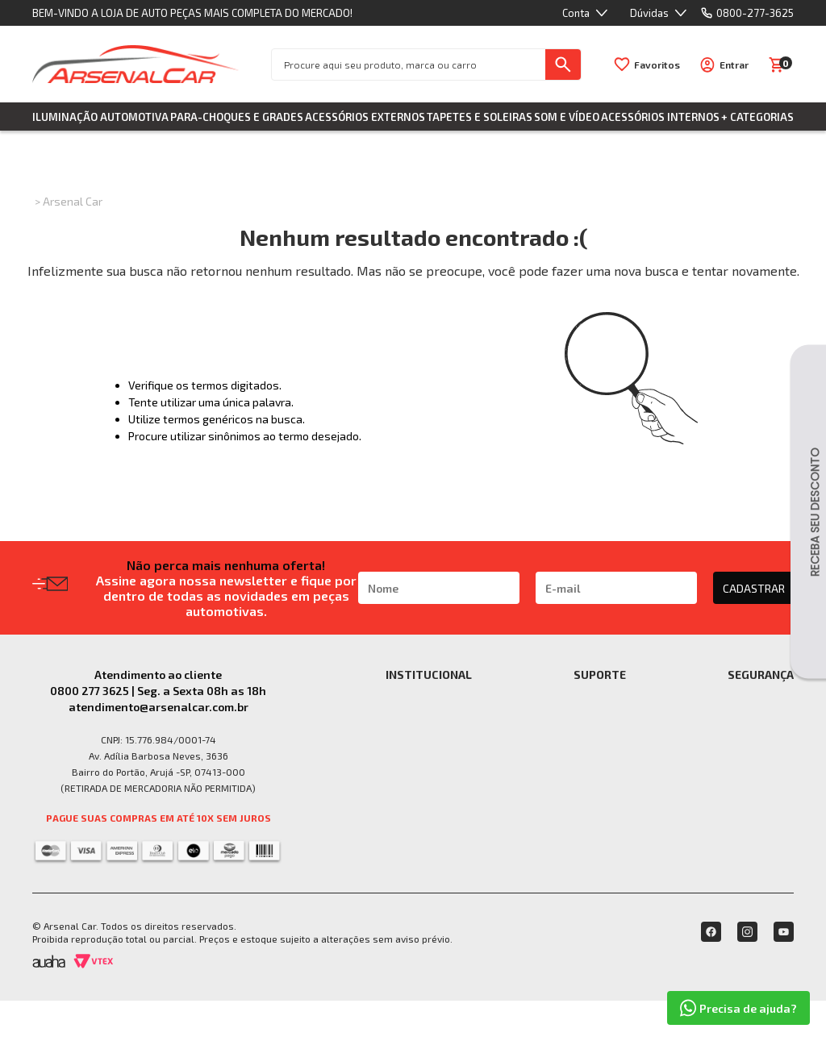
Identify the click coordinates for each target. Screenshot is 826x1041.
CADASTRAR (754, 588)
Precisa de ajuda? (738, 1008)
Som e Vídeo (566, 116)
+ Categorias (757, 116)
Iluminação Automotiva (100, 116)
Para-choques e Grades (236, 116)
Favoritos (657, 64)
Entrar (734, 64)
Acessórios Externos (365, 116)
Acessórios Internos (660, 116)
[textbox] (408, 64)
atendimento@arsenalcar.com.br (158, 707)
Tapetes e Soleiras (479, 116)
